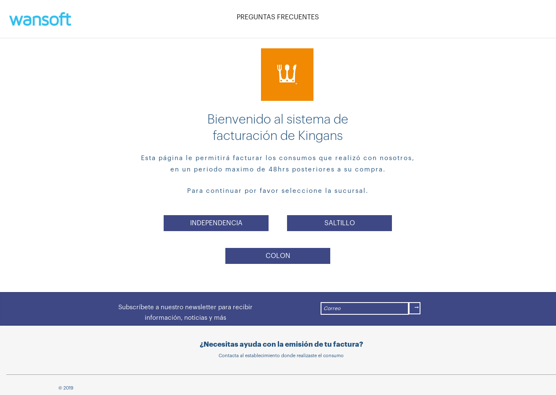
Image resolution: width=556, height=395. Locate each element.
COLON (278, 256)
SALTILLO (339, 223)
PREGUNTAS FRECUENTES (278, 17)
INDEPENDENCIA (216, 223)
